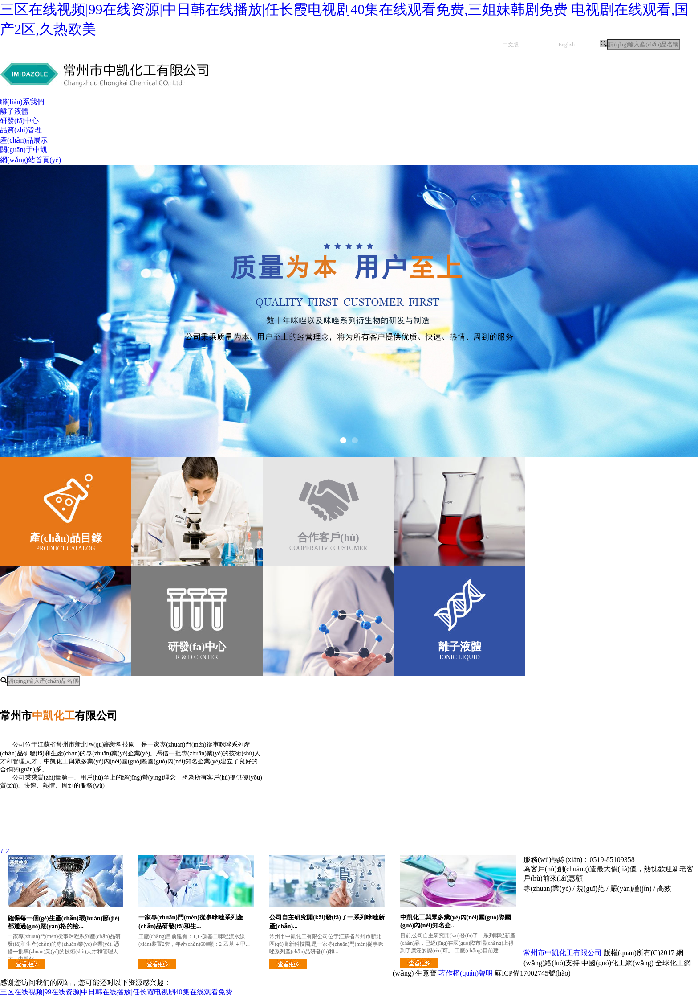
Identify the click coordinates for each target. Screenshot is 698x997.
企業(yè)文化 (108, 816)
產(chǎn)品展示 (24, 140)
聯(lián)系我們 (22, 102)
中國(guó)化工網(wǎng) (617, 963)
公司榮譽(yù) (327, 816)
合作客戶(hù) (328, 537)
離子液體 (14, 111)
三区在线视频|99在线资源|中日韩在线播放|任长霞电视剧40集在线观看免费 (116, 992)
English (566, 44)
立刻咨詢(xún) (344, 973)
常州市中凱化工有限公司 (563, 952)
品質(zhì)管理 (21, 130)
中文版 (511, 44)
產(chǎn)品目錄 (65, 538)
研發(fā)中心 (19, 120)
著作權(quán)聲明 (465, 973)
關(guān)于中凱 (23, 149)
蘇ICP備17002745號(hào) (533, 973)
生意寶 (426, 973)
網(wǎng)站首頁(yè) (30, 160)
